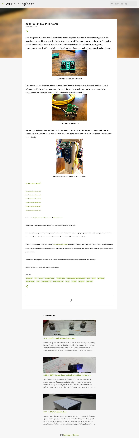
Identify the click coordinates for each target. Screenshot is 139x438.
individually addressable (76, 278)
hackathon (61, 278)
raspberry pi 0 (58, 281)
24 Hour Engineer (20, 4)
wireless (90, 281)
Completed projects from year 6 (33, 210)
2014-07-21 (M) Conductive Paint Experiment (59, 338)
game (41, 278)
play (38, 281)
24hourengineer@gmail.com (60, 244)
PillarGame (30, 281)
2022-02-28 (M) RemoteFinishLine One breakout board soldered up (67, 375)
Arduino (29, 278)
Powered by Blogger (69, 435)
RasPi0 (74, 281)
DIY (36, 278)
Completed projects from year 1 (33, 191)
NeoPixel (101, 278)
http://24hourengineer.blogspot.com (41, 217)
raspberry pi (46, 281)
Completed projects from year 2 (33, 195)
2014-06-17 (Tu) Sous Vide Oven (54, 412)
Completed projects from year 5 (33, 206)
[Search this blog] (125, 3)
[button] (27, 31)
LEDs (93, 278)
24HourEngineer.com (58, 217)
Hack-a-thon (49, 278)
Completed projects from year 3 (33, 198)
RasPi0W (81, 281)
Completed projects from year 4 (33, 202)
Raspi (67, 281)
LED (88, 278)
